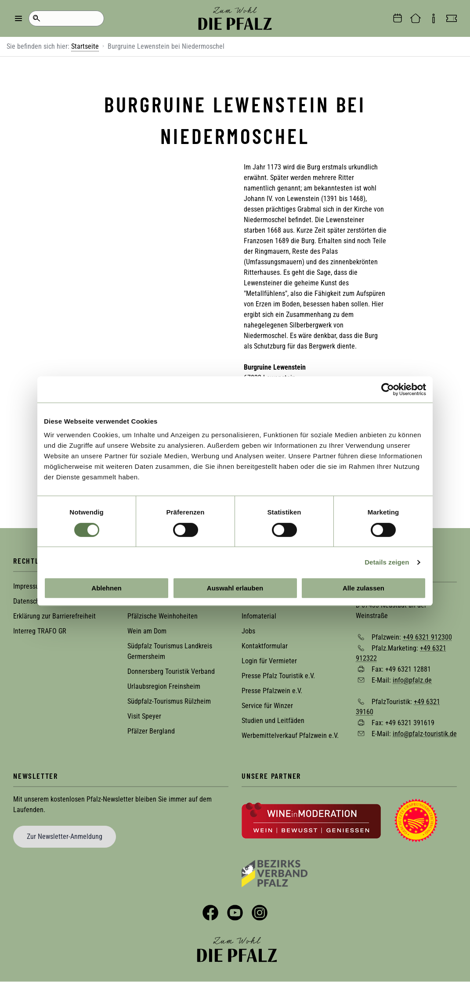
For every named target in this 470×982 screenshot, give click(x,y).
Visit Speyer (144, 716)
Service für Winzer (267, 705)
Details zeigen (387, 562)
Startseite (85, 46)
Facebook (210, 913)
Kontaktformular (265, 646)
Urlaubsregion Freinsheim (163, 686)
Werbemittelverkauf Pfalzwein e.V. (290, 735)
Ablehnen (106, 588)
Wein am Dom (146, 631)
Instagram (260, 913)
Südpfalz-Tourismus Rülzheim (169, 701)
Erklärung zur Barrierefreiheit (54, 616)
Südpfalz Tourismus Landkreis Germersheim (169, 651)
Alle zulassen (363, 588)
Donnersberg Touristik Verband (171, 671)
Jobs (248, 631)
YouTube (235, 913)
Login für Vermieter (269, 661)
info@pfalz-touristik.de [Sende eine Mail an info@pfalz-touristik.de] (425, 733)
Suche (36, 18)
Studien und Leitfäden (273, 720)
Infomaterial (259, 616)
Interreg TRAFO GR (39, 631)
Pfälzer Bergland (151, 731)
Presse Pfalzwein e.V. (272, 691)
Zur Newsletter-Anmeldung (64, 836)
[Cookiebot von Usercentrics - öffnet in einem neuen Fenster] (387, 389)
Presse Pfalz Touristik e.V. (278, 676)
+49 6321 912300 (427, 637)
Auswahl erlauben (235, 588)
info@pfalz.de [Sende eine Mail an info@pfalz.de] (412, 680)
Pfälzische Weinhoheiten (162, 616)
